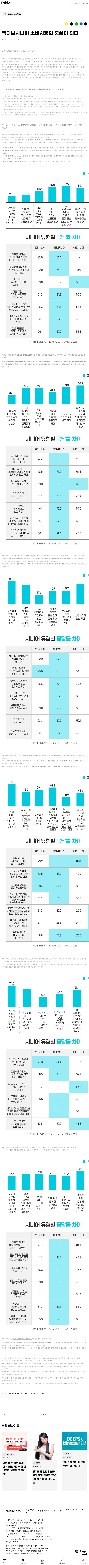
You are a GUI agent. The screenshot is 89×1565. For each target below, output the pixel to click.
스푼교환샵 (62, 1561)
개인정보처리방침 (13, 1511)
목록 (44, 1415)
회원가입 (77, 3)
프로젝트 (23, 1561)
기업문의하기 (43, 1511)
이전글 (4, 1414)
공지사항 (57, 1511)
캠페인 (42, 1561)
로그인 (85, 3)
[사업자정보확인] (36, 1528)
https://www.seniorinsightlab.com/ (39, 1393)
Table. (6, 3)
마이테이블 (83, 1561)
